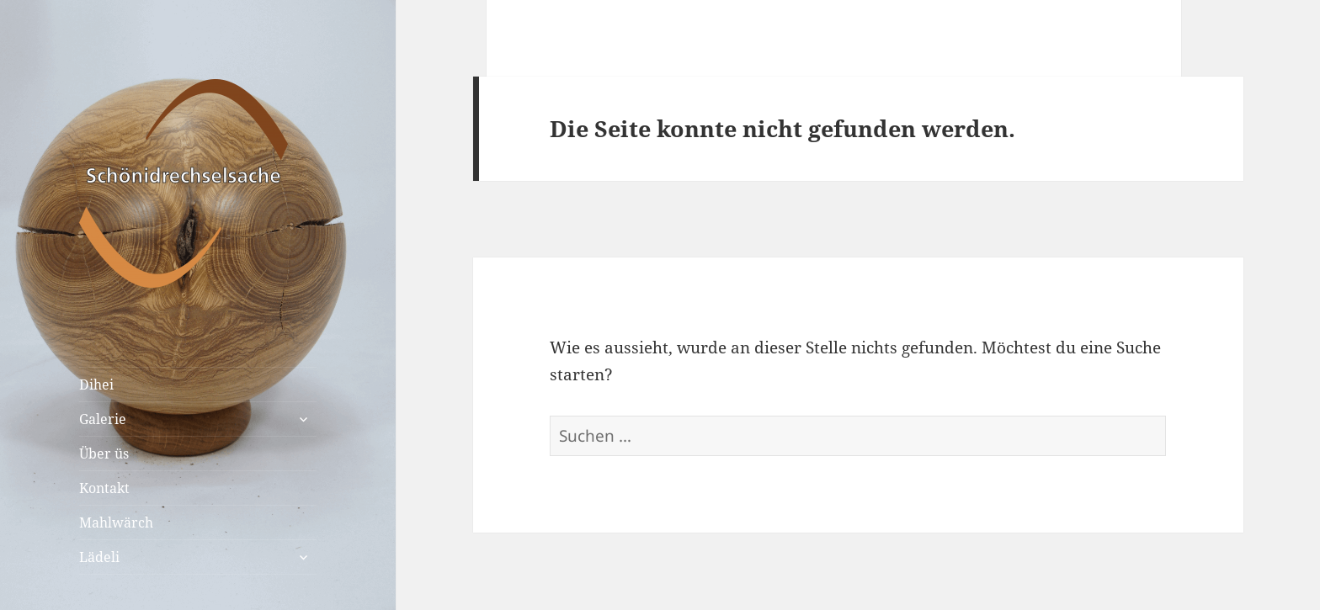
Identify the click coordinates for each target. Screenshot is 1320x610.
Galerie (102, 419)
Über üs (104, 453)
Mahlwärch (116, 522)
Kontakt (104, 488)
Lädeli (99, 557)
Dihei (96, 384)
